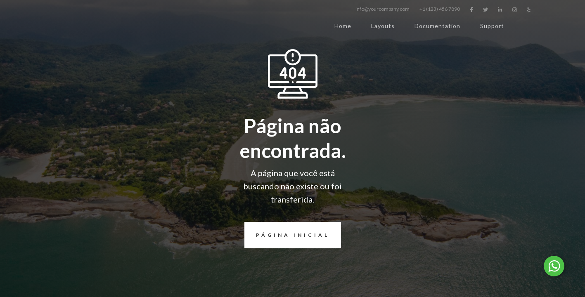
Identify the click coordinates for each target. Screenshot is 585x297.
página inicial (286, 235)
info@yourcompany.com (382, 9)
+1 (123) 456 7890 (439, 9)
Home (342, 25)
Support (492, 25)
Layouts (383, 25)
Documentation (437, 25)
